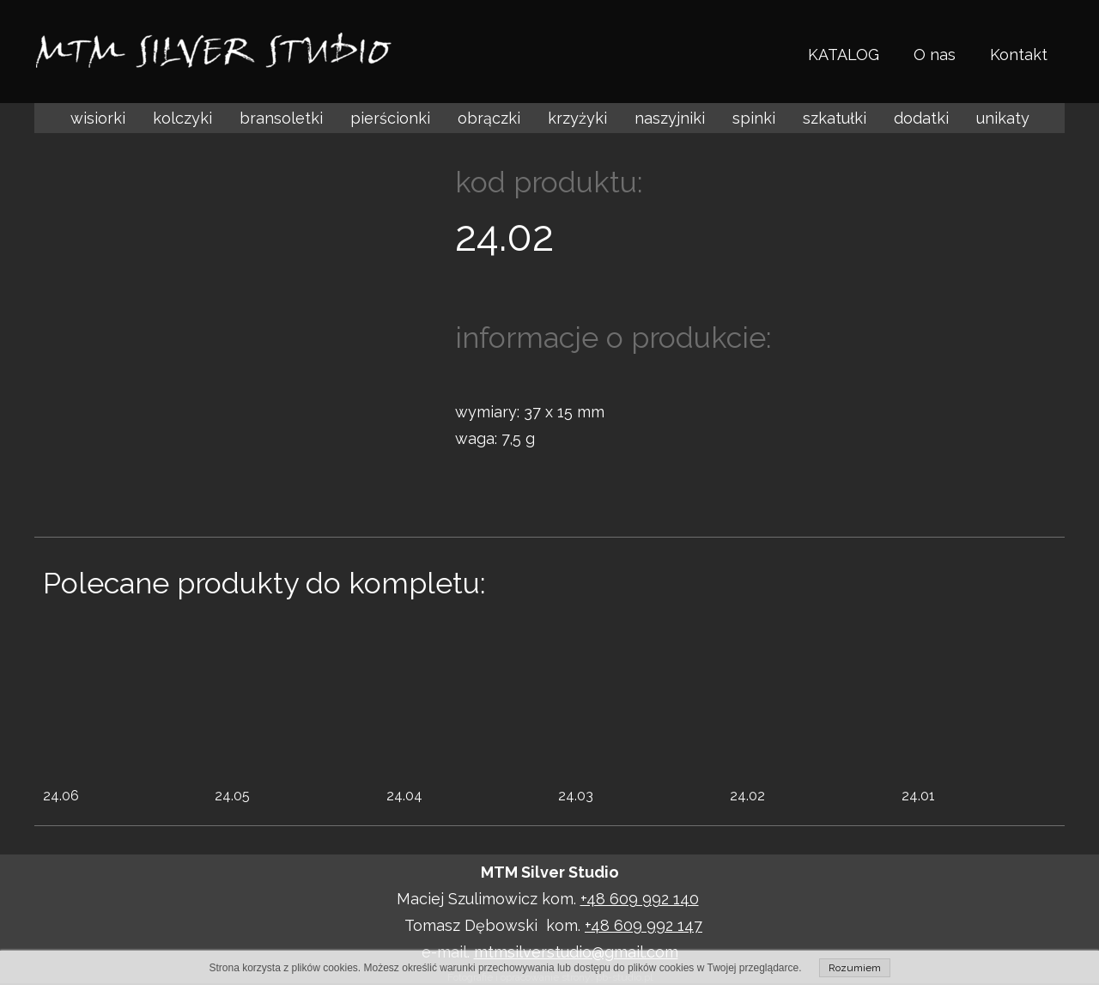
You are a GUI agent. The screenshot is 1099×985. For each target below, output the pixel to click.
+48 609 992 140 (639, 899)
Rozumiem (855, 968)
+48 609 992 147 (643, 925)
